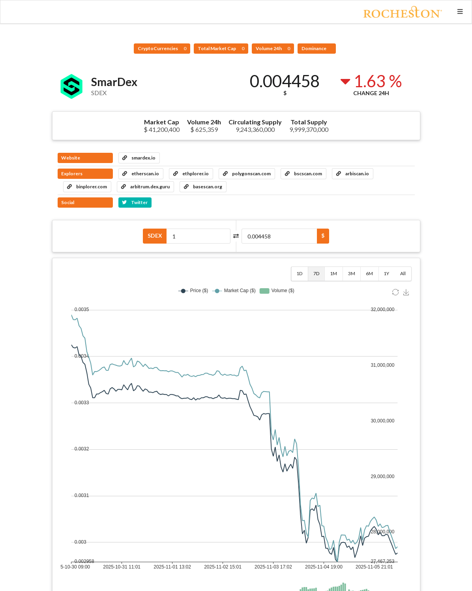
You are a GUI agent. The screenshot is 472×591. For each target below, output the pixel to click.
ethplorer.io (191, 173)
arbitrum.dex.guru (145, 186)
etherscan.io (140, 173)
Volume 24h (273, 48)
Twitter (135, 202)
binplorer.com (87, 186)
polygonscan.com (247, 173)
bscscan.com (303, 173)
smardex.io (138, 158)
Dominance (314, 48)
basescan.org (203, 186)
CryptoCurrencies (162, 48)
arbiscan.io (352, 173)
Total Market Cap (221, 48)
